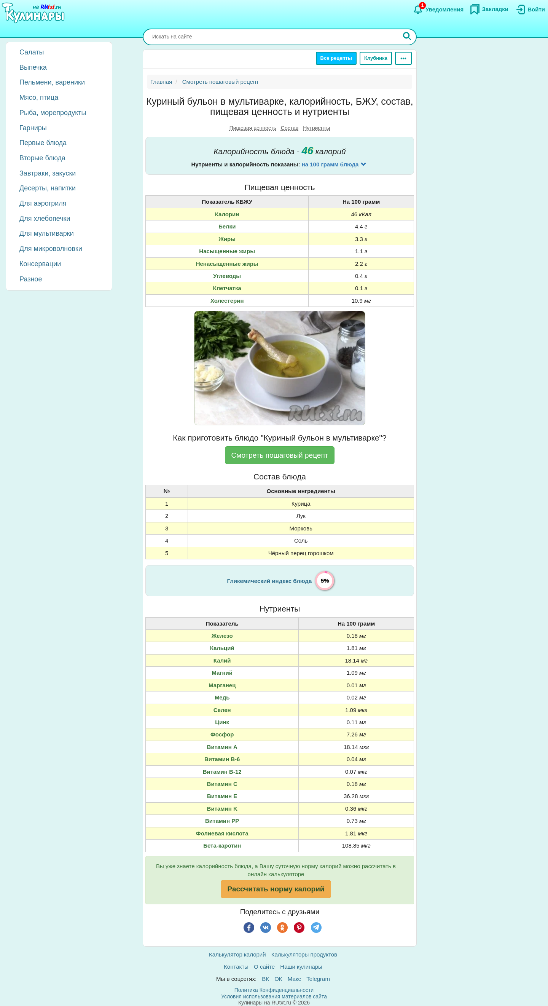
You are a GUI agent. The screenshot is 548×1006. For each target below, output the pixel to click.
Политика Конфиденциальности (274, 990)
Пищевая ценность (252, 128)
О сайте (264, 966)
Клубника (375, 58)
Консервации (40, 264)
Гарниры (33, 128)
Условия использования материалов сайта (274, 996)
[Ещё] (403, 58)
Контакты (236, 966)
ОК (278, 979)
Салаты (31, 52)
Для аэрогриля (43, 203)
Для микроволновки (50, 248)
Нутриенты (316, 128)
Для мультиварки (46, 233)
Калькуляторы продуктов (304, 954)
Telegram (318, 979)
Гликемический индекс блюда (269, 581)
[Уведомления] (438, 9)
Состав (289, 128)
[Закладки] (489, 9)
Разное (30, 279)
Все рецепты (336, 58)
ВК (265, 979)
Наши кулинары (301, 966)
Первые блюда (43, 143)
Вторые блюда (42, 158)
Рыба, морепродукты (52, 113)
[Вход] (530, 9)
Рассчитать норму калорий (275, 889)
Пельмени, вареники (52, 82)
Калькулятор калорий (237, 954)
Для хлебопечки (44, 218)
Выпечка (33, 67)
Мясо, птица (38, 97)
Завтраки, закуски (47, 173)
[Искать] (407, 37)
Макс (294, 979)
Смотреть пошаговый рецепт (279, 455)
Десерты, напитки (47, 188)
